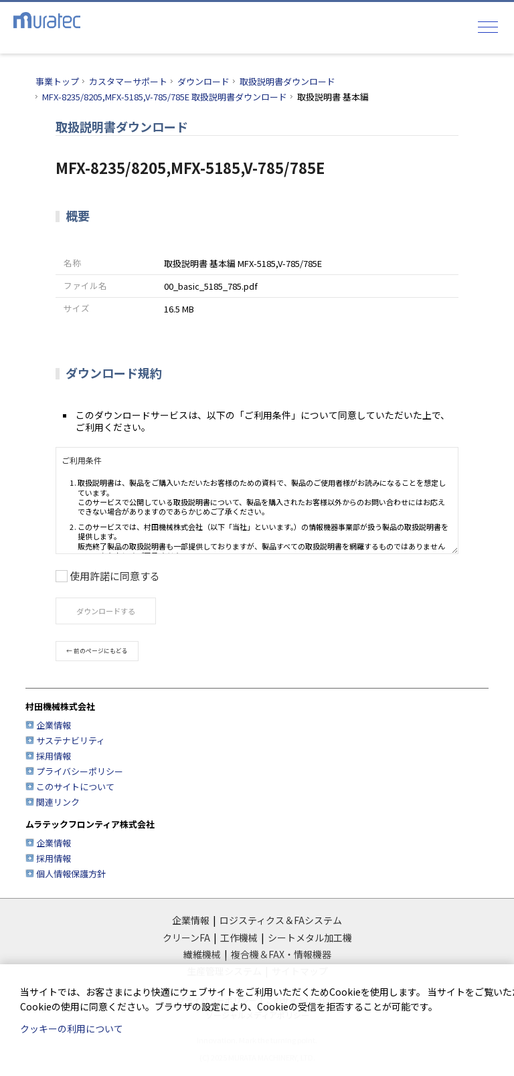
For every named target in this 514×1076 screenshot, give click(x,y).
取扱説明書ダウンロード (287, 81)
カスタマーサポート (128, 81)
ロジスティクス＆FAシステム (281, 920)
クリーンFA (186, 937)
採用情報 (53, 755)
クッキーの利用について (71, 1028)
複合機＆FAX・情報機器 (281, 954)
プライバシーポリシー (79, 771)
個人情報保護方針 (71, 873)
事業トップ (57, 81)
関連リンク (58, 802)
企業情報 (53, 725)
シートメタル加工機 (310, 937)
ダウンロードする (105, 611)
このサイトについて (75, 786)
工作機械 (239, 937)
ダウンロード (203, 81)
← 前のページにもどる (97, 650)
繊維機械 (202, 954)
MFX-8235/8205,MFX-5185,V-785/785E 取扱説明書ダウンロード (164, 96)
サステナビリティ (70, 740)
